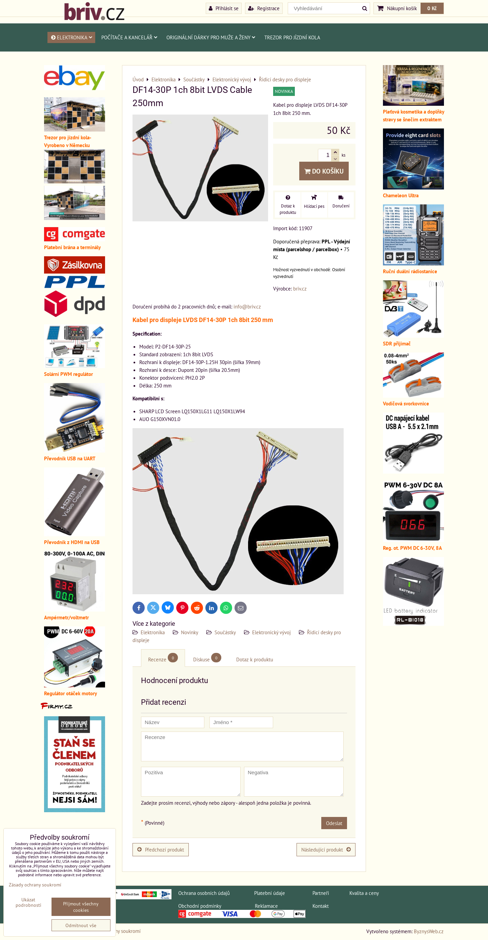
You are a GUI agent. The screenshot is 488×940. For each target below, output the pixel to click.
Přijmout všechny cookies (81, 906)
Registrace (264, 8)
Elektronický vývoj (271, 632)
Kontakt (320, 905)
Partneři (320, 892)
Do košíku (324, 171)
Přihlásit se (224, 8)
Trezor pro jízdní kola (292, 37)
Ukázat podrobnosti (28, 902)
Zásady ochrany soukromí (35, 884)
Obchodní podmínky (199, 905)
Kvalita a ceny (364, 892)
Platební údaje (269, 892)
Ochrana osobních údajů (204, 892)
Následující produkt (326, 849)
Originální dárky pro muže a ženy (211, 37)
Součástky (225, 632)
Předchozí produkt (160, 849)
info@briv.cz (247, 306)
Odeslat (334, 823)
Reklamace (266, 905)
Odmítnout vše (80, 925)
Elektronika (71, 37)
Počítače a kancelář (129, 37)
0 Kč (432, 8)
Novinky (189, 632)
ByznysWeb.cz (429, 931)
